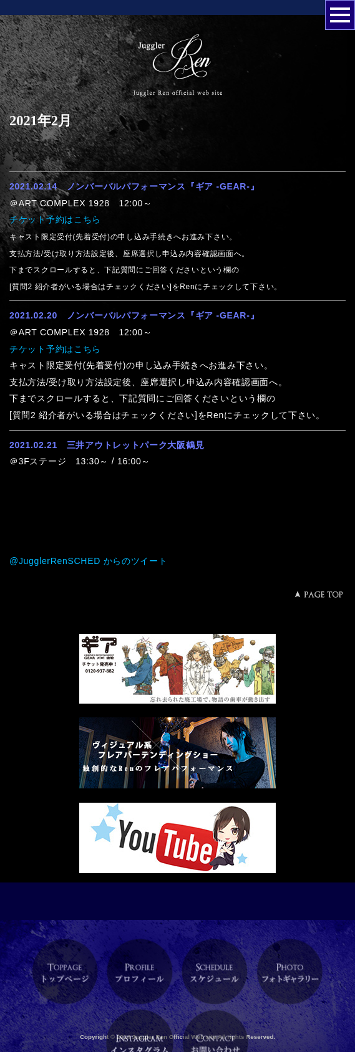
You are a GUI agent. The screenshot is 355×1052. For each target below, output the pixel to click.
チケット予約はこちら (55, 219)
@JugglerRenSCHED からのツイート (88, 561)
